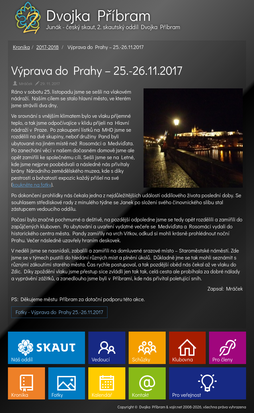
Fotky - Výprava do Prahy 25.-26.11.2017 (59, 311)
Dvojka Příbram (98, 15)
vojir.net (175, 406)
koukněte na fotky (32, 184)
